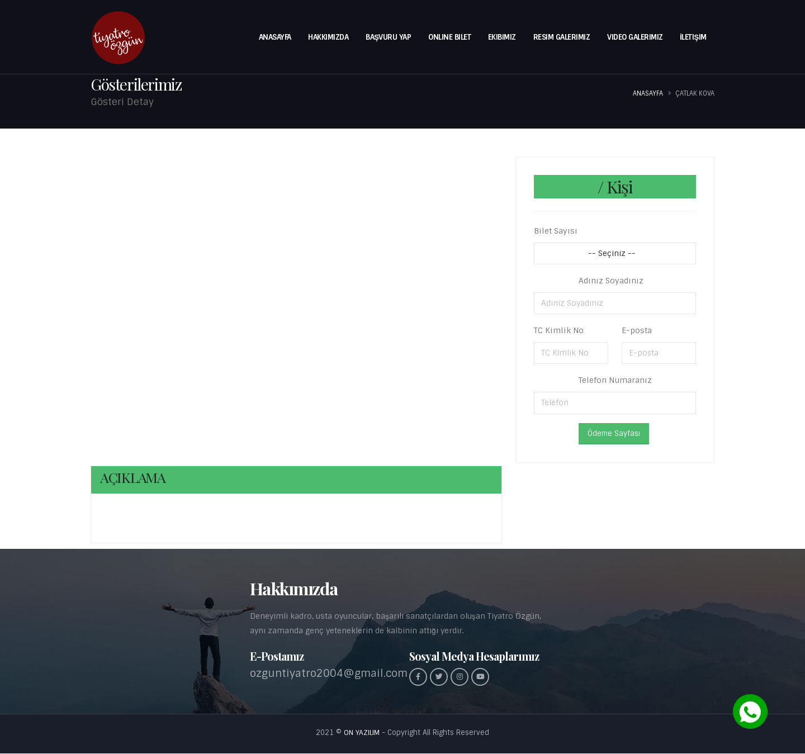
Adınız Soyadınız (611, 281)
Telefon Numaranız (615, 380)
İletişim (693, 37)
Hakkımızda (328, 37)
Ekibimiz (502, 37)
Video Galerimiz (635, 37)
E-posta (637, 330)
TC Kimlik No (559, 330)
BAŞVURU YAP (388, 37)
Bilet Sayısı (555, 231)
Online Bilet (449, 37)
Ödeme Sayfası (614, 433)
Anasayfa (275, 37)
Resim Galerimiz (561, 37)
